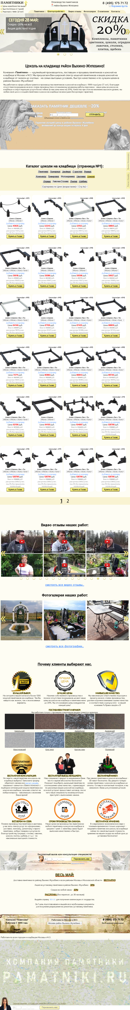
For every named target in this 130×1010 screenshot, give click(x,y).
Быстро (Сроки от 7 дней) (12, 9)
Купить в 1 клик (15, 236)
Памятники (43, 172)
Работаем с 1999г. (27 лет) (12, 12)
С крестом (77, 172)
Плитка (74, 181)
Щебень (83, 181)
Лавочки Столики (60, 181)
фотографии (65, 645)
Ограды (47, 181)
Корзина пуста (117, 6)
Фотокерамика (67, 177)
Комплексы (41, 177)
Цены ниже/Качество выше (13, 6)
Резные (87, 172)
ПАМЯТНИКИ (12, 2)
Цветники (81, 177)
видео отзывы (64, 584)
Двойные (66, 172)
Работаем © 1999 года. (17, 922)
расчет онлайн (31, 783)
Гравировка (53, 177)
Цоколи (91, 177)
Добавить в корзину (15, 223)
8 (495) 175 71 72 (116, 2)
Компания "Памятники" (17, 919)
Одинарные (55, 172)
